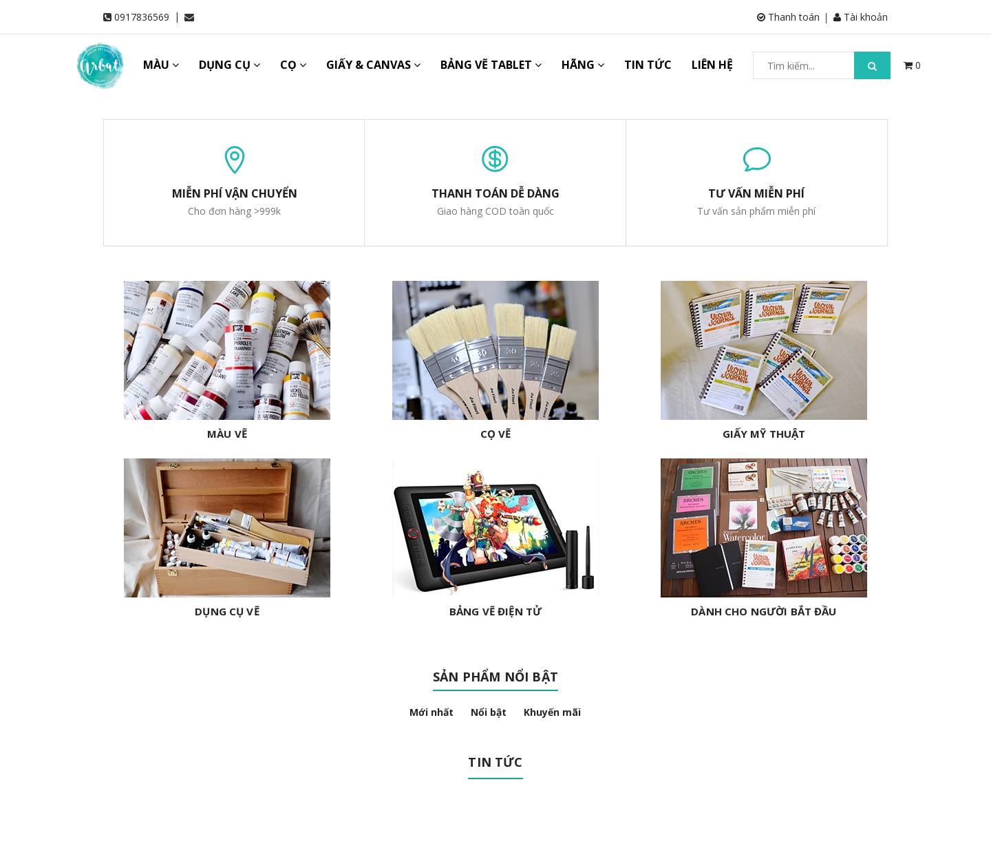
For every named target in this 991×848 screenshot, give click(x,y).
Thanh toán (788, 16)
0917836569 (141, 16)
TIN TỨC (648, 64)
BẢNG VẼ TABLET (491, 64)
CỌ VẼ (495, 434)
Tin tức (495, 762)
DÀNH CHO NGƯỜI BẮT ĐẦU (763, 611)
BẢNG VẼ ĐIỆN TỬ (495, 611)
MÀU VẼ (227, 434)
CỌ (293, 64)
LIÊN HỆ (712, 64)
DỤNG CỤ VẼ (227, 611)
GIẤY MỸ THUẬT (764, 434)
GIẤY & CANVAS (373, 64)
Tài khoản (860, 16)
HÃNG (583, 64)
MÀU (161, 64)
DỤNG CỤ (229, 64)
